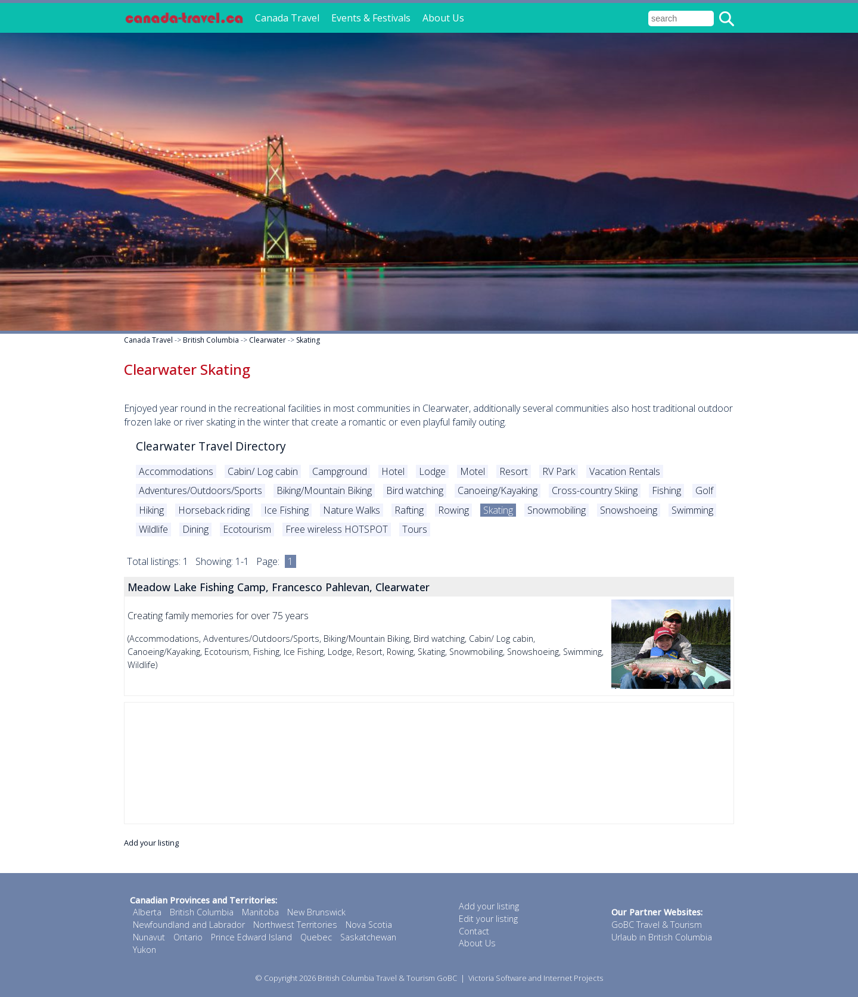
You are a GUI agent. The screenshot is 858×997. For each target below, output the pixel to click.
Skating (308, 340)
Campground (339, 471)
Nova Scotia (369, 924)
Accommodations (176, 471)
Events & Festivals (371, 17)
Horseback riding (214, 510)
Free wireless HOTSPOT (336, 529)
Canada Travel (287, 17)
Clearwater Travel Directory (211, 446)
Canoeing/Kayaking (497, 490)
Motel (472, 471)
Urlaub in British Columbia (661, 937)
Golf (704, 490)
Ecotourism (247, 529)
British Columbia (211, 340)
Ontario (188, 937)
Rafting (409, 510)
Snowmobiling (556, 510)
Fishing (666, 490)
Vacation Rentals (624, 471)
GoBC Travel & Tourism (656, 924)
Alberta (147, 912)
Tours (414, 529)
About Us (443, 17)
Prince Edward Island (251, 937)
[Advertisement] (429, 763)
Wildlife (153, 529)
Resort (513, 471)
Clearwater (267, 340)
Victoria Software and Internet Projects (535, 978)
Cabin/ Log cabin (263, 471)
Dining (195, 529)
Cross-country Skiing (595, 490)
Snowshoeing (628, 510)
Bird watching (414, 490)
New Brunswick (316, 912)
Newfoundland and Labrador (189, 924)
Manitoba (260, 912)
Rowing (453, 510)
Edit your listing (488, 918)
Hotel (393, 471)
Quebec (316, 937)
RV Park (558, 471)
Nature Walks (351, 510)
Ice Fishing (286, 510)
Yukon (144, 949)
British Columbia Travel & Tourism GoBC (387, 978)
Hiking (151, 510)
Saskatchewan (368, 937)
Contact (474, 931)
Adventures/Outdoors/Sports (200, 490)
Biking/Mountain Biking (324, 490)
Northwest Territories (295, 924)
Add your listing (151, 842)
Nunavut (149, 937)
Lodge (432, 471)
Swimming (692, 510)
